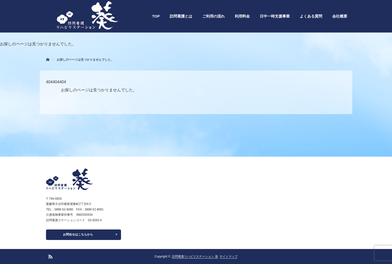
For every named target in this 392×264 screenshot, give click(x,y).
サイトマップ (229, 256)
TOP (156, 16)
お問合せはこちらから (78, 234)
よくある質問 (311, 16)
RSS (50, 255)
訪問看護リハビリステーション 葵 (195, 256)
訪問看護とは (181, 16)
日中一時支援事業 (275, 16)
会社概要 (339, 16)
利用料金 (242, 16)
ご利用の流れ (213, 16)
